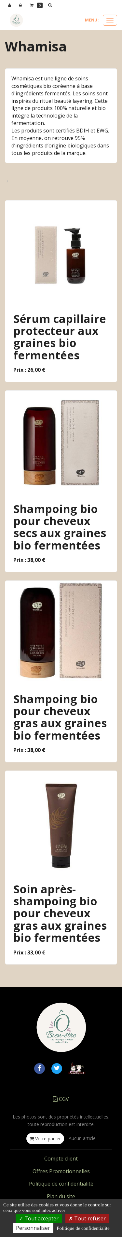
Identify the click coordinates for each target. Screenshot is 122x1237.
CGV (61, 1099)
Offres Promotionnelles (61, 1171)
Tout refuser (87, 1218)
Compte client (61, 1158)
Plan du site (61, 1196)
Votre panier (45, 1138)
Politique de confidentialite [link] (83, 1228)
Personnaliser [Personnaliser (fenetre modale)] (33, 1227)
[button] (51, 5)
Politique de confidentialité (61, 1183)
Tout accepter (39, 1218)
